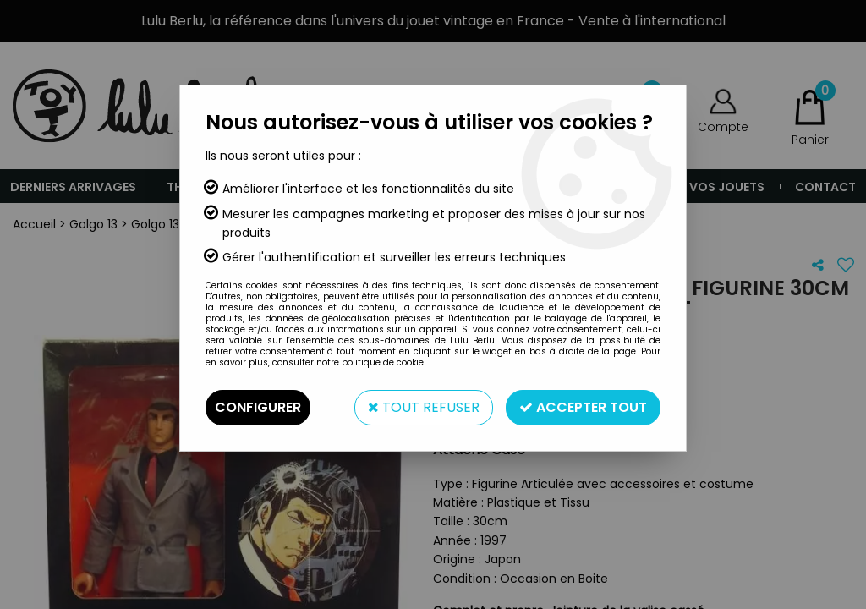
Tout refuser (424, 407)
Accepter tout (583, 407)
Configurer (258, 407)
